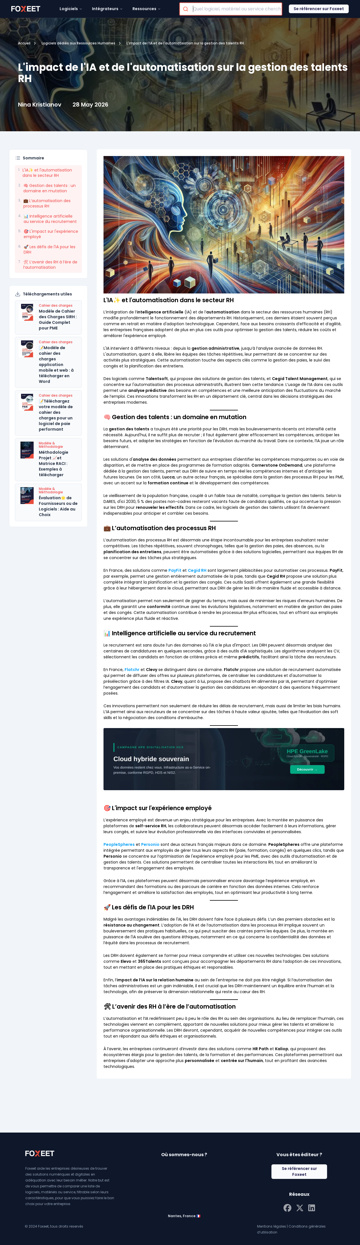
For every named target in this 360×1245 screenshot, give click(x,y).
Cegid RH (197, 570)
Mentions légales (271, 1226)
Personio (150, 844)
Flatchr (132, 669)
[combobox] (230, 9)
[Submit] (186, 9)
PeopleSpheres (119, 844)
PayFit (174, 570)
